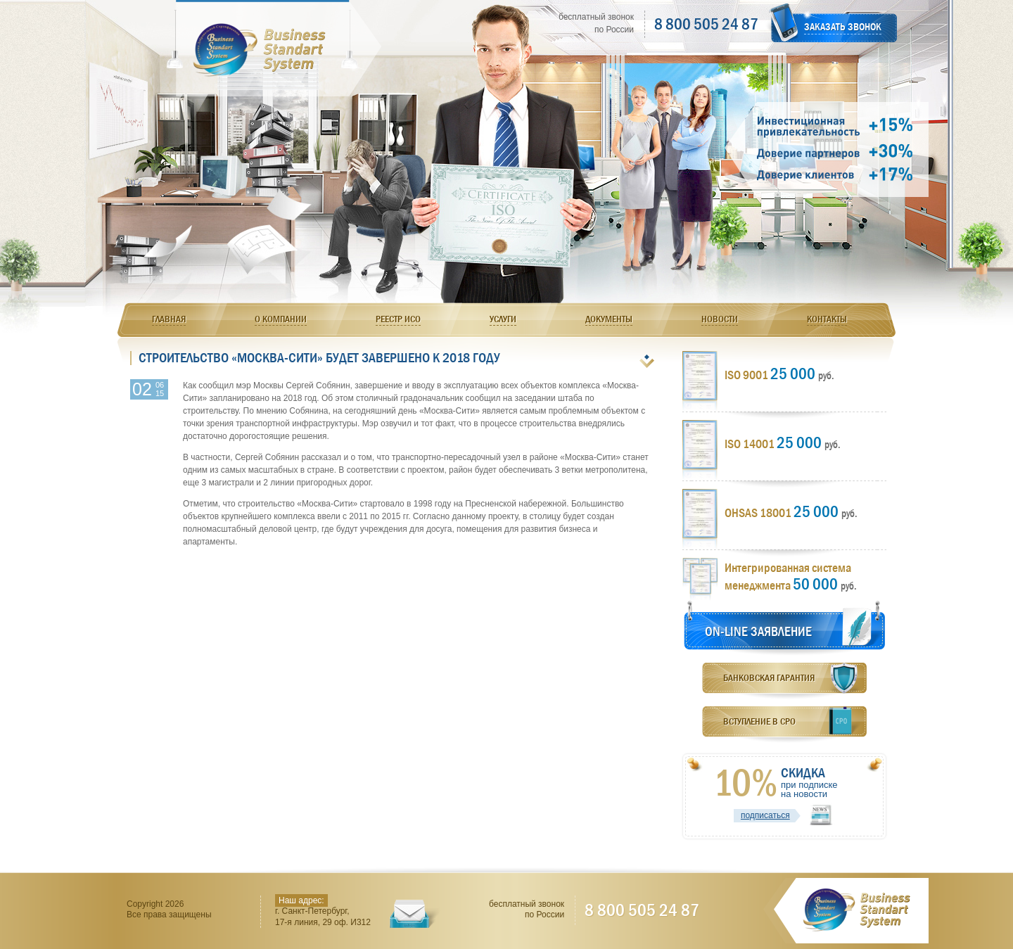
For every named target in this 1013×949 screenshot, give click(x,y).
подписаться (765, 815)
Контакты (827, 318)
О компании (281, 318)
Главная (169, 318)
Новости (719, 318)
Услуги (503, 318)
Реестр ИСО (398, 318)
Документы (608, 318)
